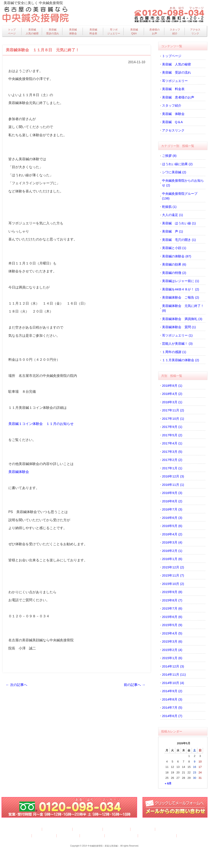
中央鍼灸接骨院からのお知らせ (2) (183, 183)
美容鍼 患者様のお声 (178, 97)
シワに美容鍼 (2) (174, 172)
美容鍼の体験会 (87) (176, 256)
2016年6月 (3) (172, 517)
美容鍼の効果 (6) (174, 264)
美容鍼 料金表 (173, 89)
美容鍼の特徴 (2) (174, 273)
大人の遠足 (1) (172, 215)
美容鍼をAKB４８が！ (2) (180, 289)
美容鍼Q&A (134, 31)
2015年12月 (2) (173, 567)
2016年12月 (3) (173, 476)
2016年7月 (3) (172, 509)
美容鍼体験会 (73, 31)
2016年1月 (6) (172, 559)
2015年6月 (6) (172, 617)
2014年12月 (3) (173, 666)
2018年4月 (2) (172, 394)
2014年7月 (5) (172, 707)
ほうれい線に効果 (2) (177, 164)
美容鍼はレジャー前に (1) (180, 281)
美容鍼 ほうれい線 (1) (179, 223)
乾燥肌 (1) (169, 206)
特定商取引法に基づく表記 (157, 835)
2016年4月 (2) (172, 534)
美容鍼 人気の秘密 (176, 64)
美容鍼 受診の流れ (176, 72)
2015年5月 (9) (172, 625)
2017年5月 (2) (172, 435)
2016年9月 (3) (172, 493)
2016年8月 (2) (172, 501)
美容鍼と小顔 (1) (174, 248)
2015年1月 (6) (172, 658)
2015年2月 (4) (172, 650)
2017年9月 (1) (172, 427)
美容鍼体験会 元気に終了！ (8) (183, 308)
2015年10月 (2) (173, 584)
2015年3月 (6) (172, 641)
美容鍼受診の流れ (52, 31)
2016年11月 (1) (173, 484)
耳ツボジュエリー (113, 31)
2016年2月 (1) (172, 551)
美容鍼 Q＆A (172, 122)
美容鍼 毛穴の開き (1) (179, 240)
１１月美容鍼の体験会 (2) (180, 360)
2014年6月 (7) (172, 716)
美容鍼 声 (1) (172, 231)
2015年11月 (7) (173, 575)
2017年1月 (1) (172, 468)
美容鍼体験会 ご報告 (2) (180, 297)
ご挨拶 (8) (169, 155)
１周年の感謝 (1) (174, 352)
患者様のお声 (154, 31)
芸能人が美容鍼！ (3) (177, 343)
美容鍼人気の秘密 (32, 31)
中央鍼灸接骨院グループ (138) (179, 196)
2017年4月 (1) (172, 443)
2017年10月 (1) (173, 418)
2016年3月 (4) (172, 542)
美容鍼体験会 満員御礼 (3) (182, 319)
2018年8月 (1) (172, 385)
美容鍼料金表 (93, 31)
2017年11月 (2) (173, 410)
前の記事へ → (134, 685)
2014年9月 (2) (172, 691)
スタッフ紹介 (175, 31)
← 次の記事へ (16, 685)
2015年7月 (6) (172, 608)
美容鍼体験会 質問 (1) (179, 327)
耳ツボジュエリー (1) (177, 335)
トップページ (12, 31)
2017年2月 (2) (172, 460)
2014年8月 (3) (172, 699)
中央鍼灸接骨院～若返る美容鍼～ (104, 846)
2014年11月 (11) (174, 674)
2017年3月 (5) (172, 451)
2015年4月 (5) (172, 633)
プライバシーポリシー (122, 835)
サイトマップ (188, 835)
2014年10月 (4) (173, 683)
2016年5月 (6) (172, 526)
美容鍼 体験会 (173, 114)
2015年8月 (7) (172, 600)
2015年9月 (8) (172, 592)
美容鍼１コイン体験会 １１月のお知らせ (41, 424)
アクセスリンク (195, 31)
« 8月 (168, 783)
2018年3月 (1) (172, 402)
